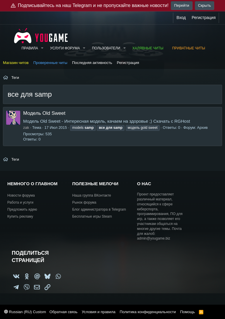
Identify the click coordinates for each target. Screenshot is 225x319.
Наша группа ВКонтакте (91, 195)
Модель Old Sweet (44, 113)
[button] (42, 48)
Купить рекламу (20, 216)
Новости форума (21, 195)
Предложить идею (22, 209)
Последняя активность (92, 62)
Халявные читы (147, 48)
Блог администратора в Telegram (99, 209)
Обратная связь (64, 312)
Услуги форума (65, 48)
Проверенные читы (50, 62)
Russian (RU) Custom (25, 312)
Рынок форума (84, 202)
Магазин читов (16, 62)
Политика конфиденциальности (148, 312)
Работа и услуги (20, 202)
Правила (29, 48)
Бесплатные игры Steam (92, 216)
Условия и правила (98, 312)
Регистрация (128, 62)
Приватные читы (188, 48)
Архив (202, 127)
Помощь (187, 312)
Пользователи (106, 48)
